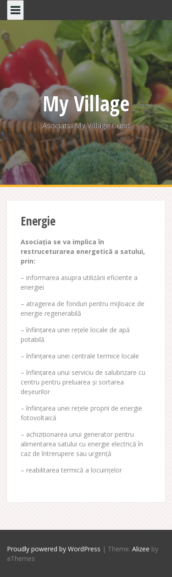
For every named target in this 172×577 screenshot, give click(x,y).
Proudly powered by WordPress (53, 548)
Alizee (141, 548)
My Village (86, 103)
